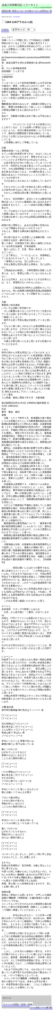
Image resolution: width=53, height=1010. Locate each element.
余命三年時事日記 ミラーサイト (20, 5)
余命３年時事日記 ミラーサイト (30, 992)
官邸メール (17, 11)
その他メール (31, 11)
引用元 (5, 30)
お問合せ (43, 11)
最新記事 (6, 11)
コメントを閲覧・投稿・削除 (17, 1004)
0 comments (16, 16)
